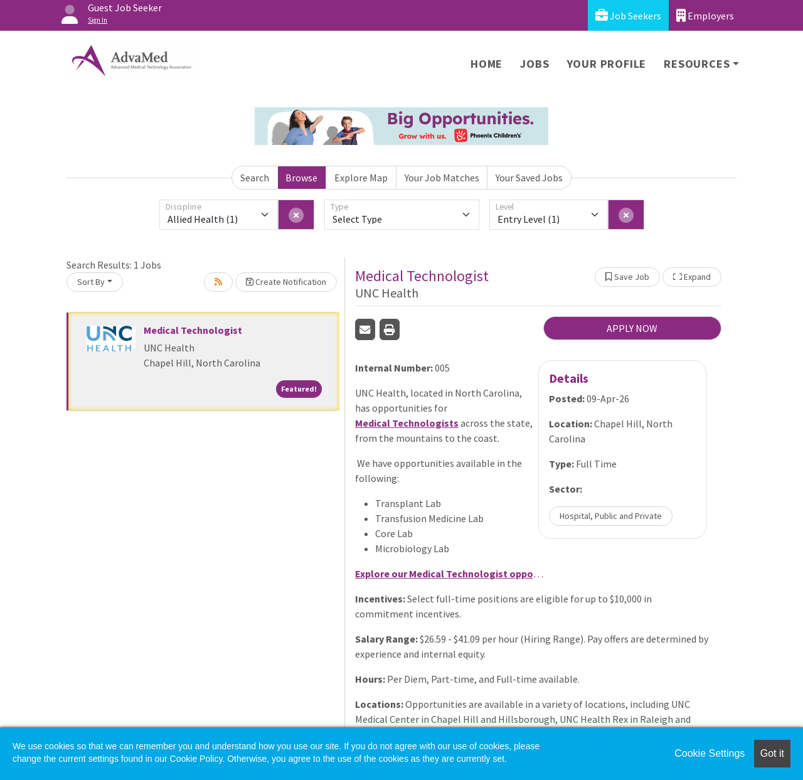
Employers (705, 15)
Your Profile (607, 63)
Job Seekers (628, 15)
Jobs (534, 63)
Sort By (91, 281)
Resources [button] (697, 63)
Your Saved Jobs (529, 177)
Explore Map (361, 177)
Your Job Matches (442, 177)
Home (487, 63)
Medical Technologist (193, 330)
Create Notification (286, 281)
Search (254, 177)
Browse (301, 177)
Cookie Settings (709, 753)
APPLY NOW (632, 328)
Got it (772, 753)
